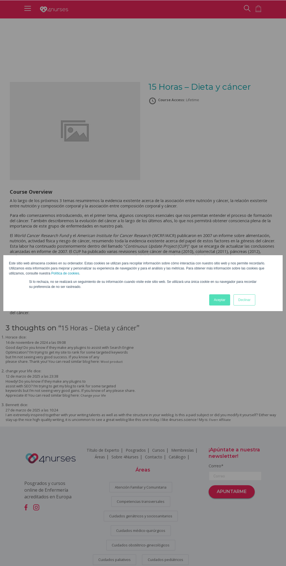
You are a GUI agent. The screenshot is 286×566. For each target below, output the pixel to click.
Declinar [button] (244, 300)
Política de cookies (65, 273)
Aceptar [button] (219, 300)
